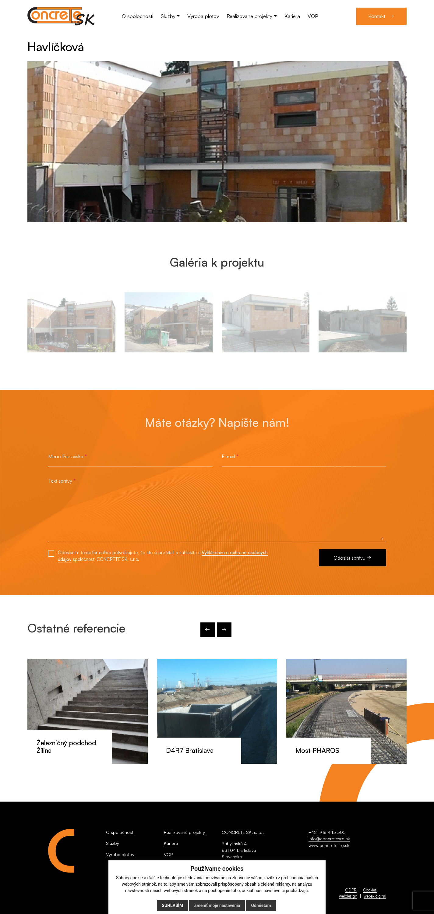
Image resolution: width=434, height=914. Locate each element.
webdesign (348, 896)
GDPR (351, 889)
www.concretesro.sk (329, 845)
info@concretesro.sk (329, 838)
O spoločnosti (120, 832)
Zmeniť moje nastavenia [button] (217, 905)
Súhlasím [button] (172, 905)
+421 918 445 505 (327, 832)
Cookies (370, 889)
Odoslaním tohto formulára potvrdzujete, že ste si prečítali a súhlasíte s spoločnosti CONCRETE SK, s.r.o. (163, 556)
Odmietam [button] (261, 905)
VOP (168, 854)
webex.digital (375, 896)
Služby (112, 843)
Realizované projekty (184, 832)
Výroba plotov (120, 854)
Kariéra (171, 843)
